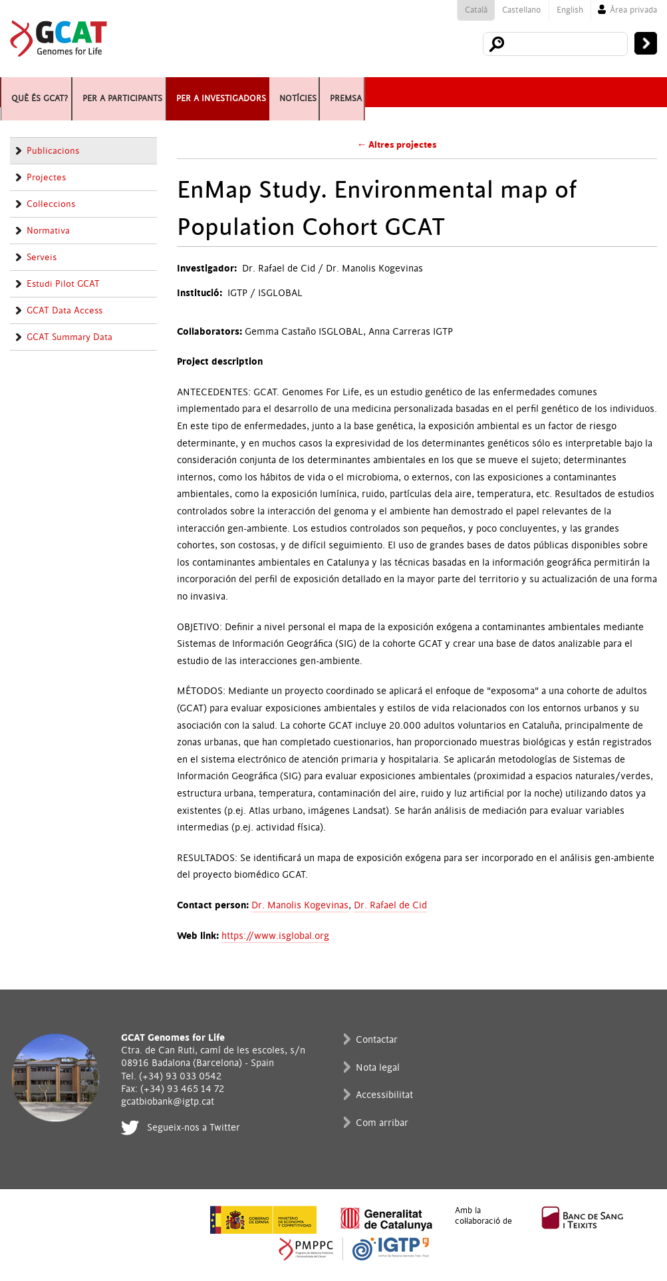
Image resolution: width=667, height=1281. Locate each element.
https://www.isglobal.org (275, 936)
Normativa (48, 231)
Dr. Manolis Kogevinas (299, 905)
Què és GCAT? (48, 92)
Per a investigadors (306, 92)
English (570, 10)
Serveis (42, 258)
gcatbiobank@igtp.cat (167, 1101)
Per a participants (166, 92)
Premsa (483, 92)
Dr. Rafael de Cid (390, 905)
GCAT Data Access (64, 311)
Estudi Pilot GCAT (63, 284)
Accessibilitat (384, 1095)
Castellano (521, 10)
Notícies (416, 92)
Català (476, 10)
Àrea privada (633, 10)
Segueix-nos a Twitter (193, 1127)
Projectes (46, 178)
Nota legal (378, 1067)
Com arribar (382, 1123)
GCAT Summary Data (69, 337)
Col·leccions (51, 204)
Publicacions (53, 151)
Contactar (377, 1039)
